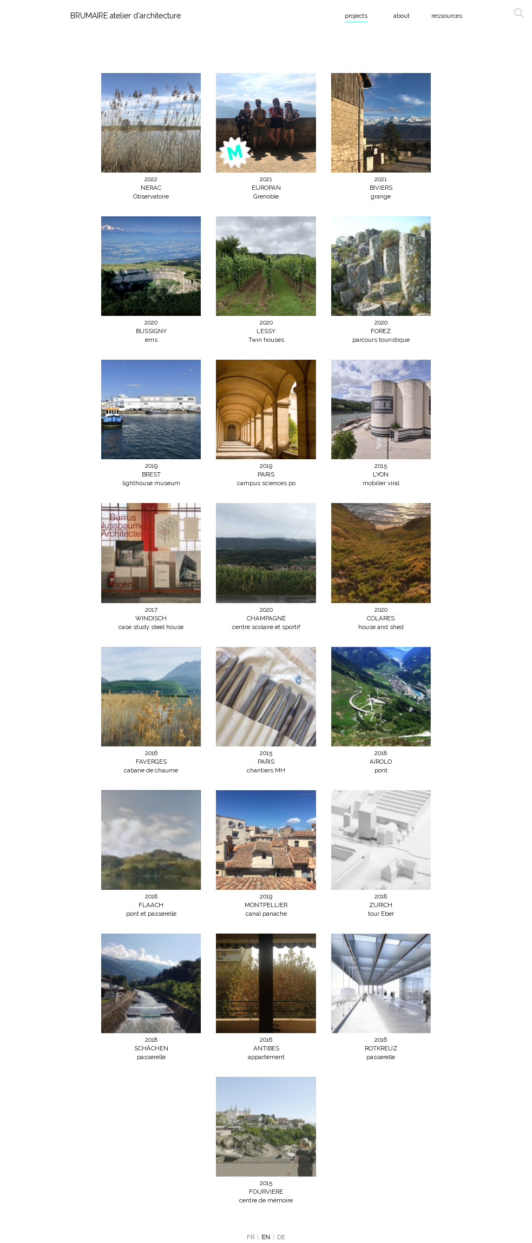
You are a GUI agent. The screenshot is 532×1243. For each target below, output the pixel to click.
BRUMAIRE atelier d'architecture (125, 15)
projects (356, 15)
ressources (446, 15)
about (401, 15)
